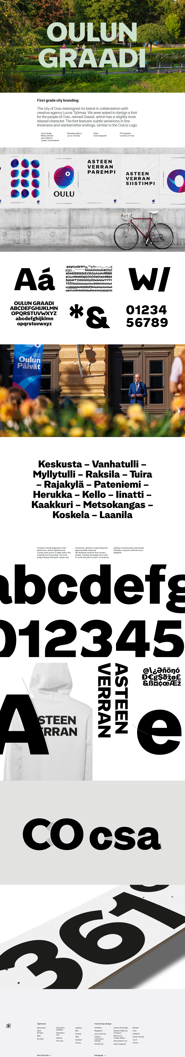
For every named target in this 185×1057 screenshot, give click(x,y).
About (145, 3)
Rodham (78, 1040)
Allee (39, 1036)
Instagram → (100, 1055)
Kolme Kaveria (138, 1037)
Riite (77, 1037)
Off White (98, 1028)
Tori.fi (135, 1040)
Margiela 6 (98, 1031)
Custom (137, 3)
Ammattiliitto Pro (120, 1041)
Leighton (78, 1028)
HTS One (59, 1041)
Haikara (59, 1038)
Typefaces (126, 3)
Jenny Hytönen (100, 1034)
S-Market (136, 1034)
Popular (78, 1034)
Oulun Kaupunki (120, 1044)
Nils (76, 1031)
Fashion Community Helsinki (98, 1039)
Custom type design (102, 1024)
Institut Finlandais (121, 1028)
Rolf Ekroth (98, 1044)
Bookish (40, 1039)
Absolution (41, 1028)
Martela (136, 1028)
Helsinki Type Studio (46, 3)
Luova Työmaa (74, 113)
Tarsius (78, 1043)
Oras (135, 1031)
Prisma (135, 1043)
